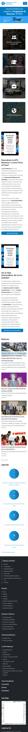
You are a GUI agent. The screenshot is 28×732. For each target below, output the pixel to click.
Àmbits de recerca (7, 617)
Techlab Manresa (8, 569)
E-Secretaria (7, 566)
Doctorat (5, 596)
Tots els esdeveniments (8, 552)
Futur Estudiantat (8, 681)
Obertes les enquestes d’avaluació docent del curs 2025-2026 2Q (13, 448)
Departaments (6, 654)
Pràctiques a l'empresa (9, 619)
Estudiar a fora (6, 638)
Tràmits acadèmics (8, 605)
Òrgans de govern (7, 650)
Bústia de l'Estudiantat (8, 668)
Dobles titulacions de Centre (10, 601)
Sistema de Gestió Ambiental (11, 576)
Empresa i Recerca (8, 614)
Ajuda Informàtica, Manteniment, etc (12, 579)
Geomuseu (7, 573)
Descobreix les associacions (12, 330)
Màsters (5, 594)
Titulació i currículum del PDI (10, 657)
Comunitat (5, 684)
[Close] (25, 3)
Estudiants (5, 691)
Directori (5, 652)
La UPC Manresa (7, 646)
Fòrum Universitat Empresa (10, 624)
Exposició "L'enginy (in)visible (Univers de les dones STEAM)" (13, 390)
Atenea (6, 564)
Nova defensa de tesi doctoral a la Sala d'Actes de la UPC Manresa (12, 418)
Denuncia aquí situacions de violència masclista (12, 672)
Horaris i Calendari (7, 603)
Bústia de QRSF (7, 666)
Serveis (4, 687)
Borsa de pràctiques (8, 626)
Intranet (6, 582)
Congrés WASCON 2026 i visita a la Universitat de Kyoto (11, 359)
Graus (4, 591)
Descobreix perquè (12, 233)
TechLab (5, 675)
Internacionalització (8, 635)
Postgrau (5, 598)
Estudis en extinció (8, 608)
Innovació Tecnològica (9, 622)
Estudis (4, 588)
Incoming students (7, 640)
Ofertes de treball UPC (8, 629)
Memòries (5, 664)
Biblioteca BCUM (8, 571)
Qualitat (5, 659)
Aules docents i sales (8, 661)
